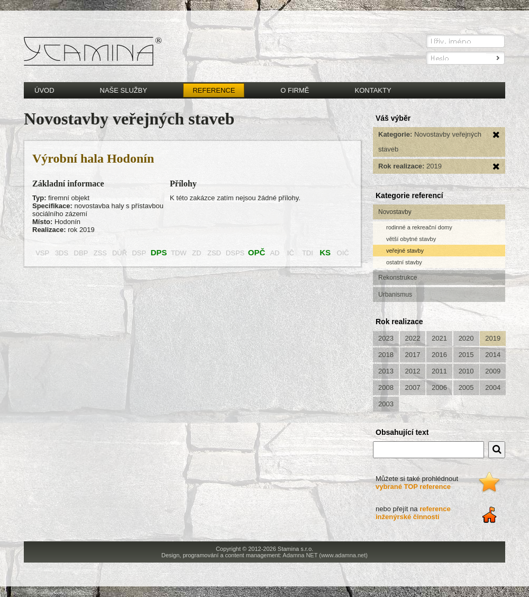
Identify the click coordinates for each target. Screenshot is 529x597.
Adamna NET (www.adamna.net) (325, 555)
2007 (413, 387)
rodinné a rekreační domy (419, 227)
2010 (466, 371)
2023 (386, 338)
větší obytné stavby (411, 239)
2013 (386, 371)
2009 (492, 371)
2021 (439, 338)
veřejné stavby (405, 250)
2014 (492, 355)
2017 (413, 355)
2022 (413, 338)
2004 (492, 387)
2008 (386, 387)
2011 (439, 371)
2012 (413, 371)
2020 (466, 338)
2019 (492, 338)
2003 (386, 404)
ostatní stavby (404, 262)
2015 (466, 355)
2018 (386, 355)
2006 (439, 387)
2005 (466, 387)
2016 (439, 355)
